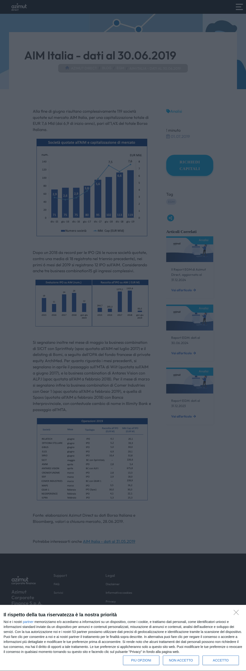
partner (28, 621)
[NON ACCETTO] (237, 614)
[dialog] (123, 638)
